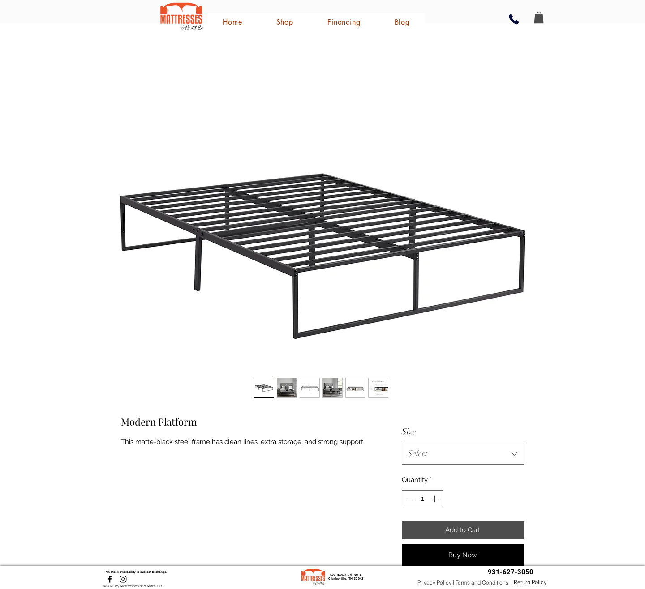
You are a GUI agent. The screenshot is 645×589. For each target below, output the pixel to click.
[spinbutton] (422, 499)
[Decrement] (409, 499)
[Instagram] (123, 579)
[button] (539, 17)
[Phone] (514, 19)
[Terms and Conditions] (482, 582)
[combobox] (463, 454)
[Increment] (436, 499)
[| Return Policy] (529, 582)
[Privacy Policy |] (436, 582)
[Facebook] (109, 579)
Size (409, 431)
